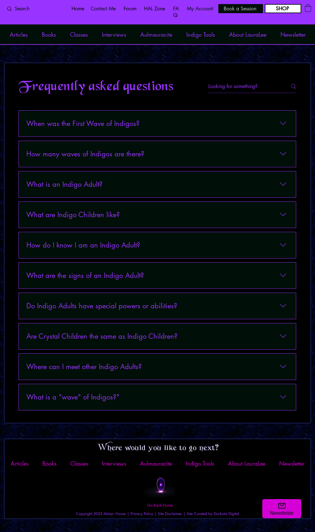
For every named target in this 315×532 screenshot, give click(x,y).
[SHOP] (283, 8)
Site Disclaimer (170, 513)
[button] (308, 8)
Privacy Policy (142, 513)
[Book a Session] (240, 8)
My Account (200, 8)
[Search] (34, 9)
